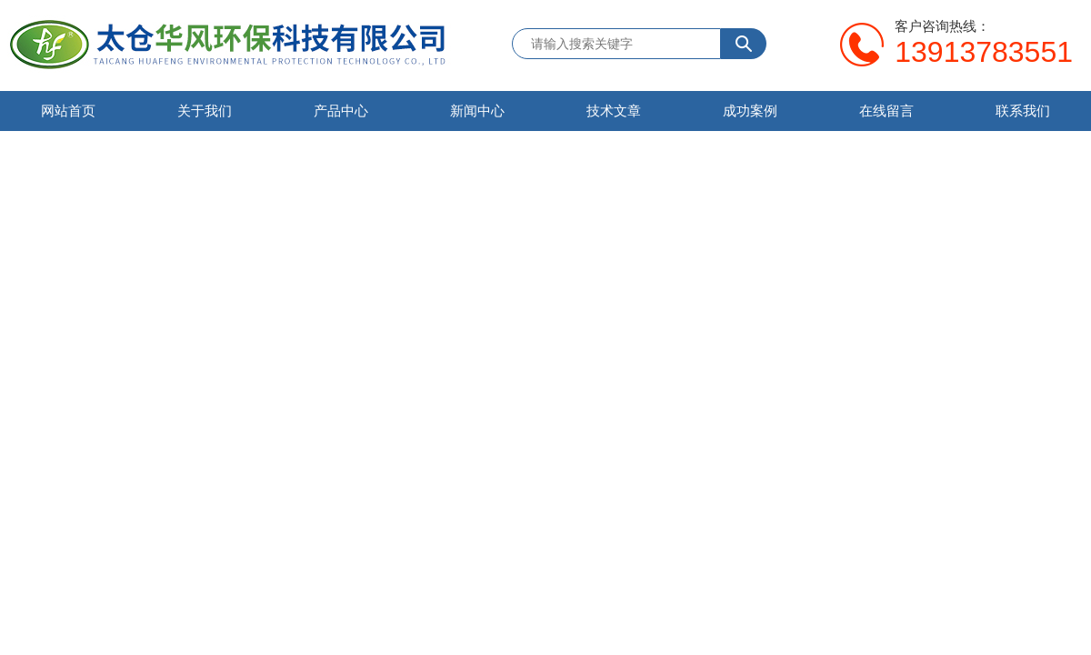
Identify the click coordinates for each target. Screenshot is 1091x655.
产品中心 (341, 110)
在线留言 (886, 110)
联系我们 (1023, 110)
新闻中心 (477, 110)
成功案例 (750, 110)
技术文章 (613, 110)
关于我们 (204, 110)
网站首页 (68, 110)
